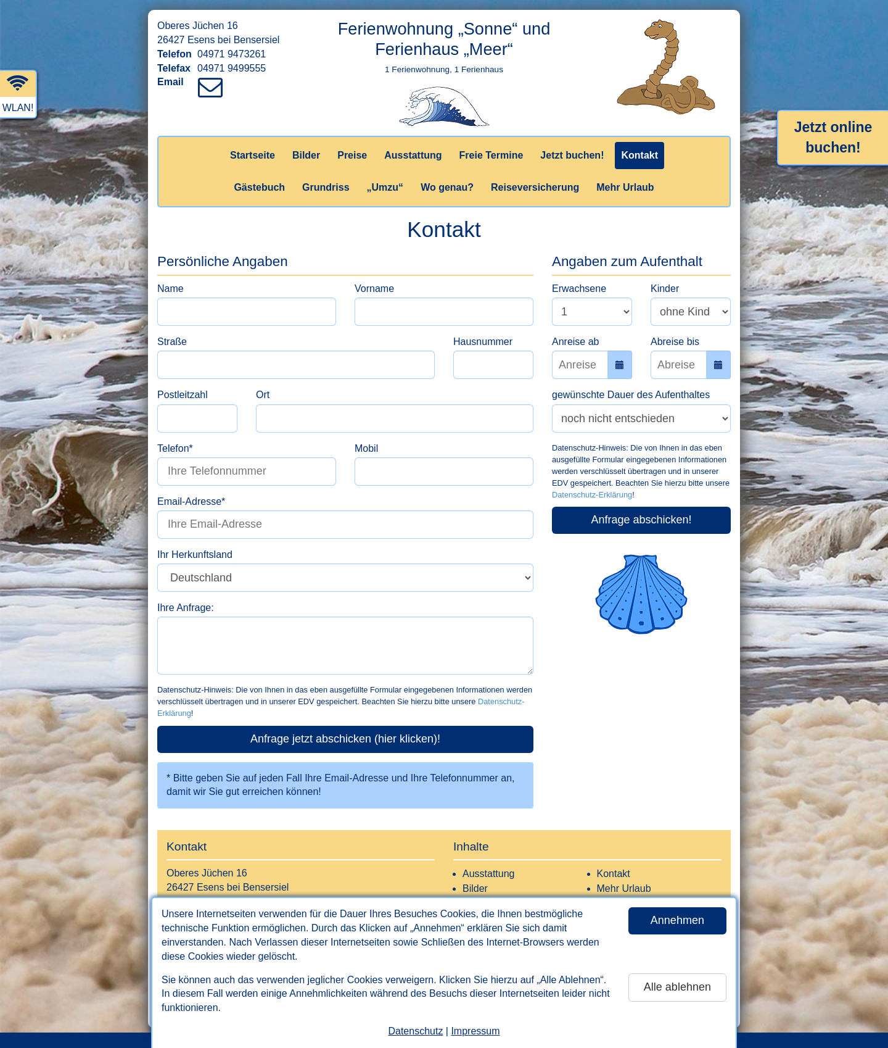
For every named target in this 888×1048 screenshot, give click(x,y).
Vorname (374, 288)
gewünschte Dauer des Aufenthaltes (631, 394)
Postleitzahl (182, 394)
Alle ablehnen (677, 987)
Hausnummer (482, 341)
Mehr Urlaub (625, 187)
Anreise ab (575, 341)
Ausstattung (413, 155)
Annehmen (677, 920)
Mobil (366, 448)
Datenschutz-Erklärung (592, 494)
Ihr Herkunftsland (194, 554)
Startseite (252, 155)
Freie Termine (491, 155)
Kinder (665, 288)
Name (170, 288)
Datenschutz (415, 1031)
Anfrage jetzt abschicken (345, 739)
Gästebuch (259, 187)
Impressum (475, 1031)
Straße (172, 341)
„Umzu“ (385, 187)
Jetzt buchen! (572, 155)
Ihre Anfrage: (185, 607)
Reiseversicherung (535, 187)
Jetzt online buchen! (833, 137)
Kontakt (639, 155)
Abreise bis (675, 341)
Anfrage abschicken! (641, 520)
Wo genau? (447, 187)
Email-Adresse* (191, 501)
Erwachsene (579, 288)
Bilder (306, 155)
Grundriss (325, 187)
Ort (262, 394)
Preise (352, 155)
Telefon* (175, 448)
